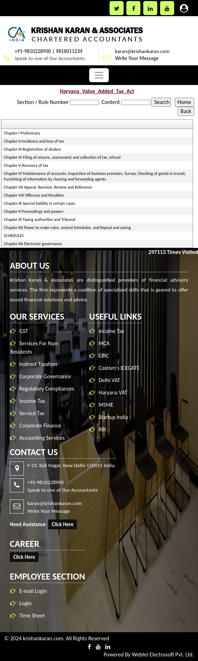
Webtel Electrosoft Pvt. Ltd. (163, 654)
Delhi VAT (109, 380)
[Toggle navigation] (99, 75)
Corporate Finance (40, 425)
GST (23, 331)
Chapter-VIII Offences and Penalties (34, 195)
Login (25, 603)
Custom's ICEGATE (119, 368)
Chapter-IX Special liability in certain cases (39, 203)
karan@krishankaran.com (142, 51)
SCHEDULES (14, 235)
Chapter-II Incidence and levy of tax (34, 141)
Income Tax (32, 401)
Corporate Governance (45, 376)
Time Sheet (32, 615)
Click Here (62, 524)
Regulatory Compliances (46, 388)
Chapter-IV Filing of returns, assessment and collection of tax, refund (62, 157)
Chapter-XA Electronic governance (33, 243)
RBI (102, 429)
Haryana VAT (113, 392)
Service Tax (31, 413)
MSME (106, 404)
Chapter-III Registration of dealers (32, 149)
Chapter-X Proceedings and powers (34, 211)
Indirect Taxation (38, 364)
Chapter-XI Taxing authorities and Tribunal (39, 219)
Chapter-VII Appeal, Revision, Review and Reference (48, 187)
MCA (104, 343)
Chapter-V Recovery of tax (26, 165)
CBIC (104, 355)
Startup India (113, 417)
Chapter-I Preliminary (22, 133)
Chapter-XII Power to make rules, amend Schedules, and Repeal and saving (67, 227)
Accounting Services (42, 437)
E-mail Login (33, 591)
